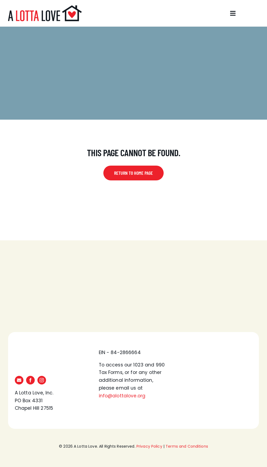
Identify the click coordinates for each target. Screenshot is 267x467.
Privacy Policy (149, 446)
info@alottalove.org (122, 396)
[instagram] (41, 380)
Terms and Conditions (187, 446)
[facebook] (30, 380)
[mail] (19, 380)
